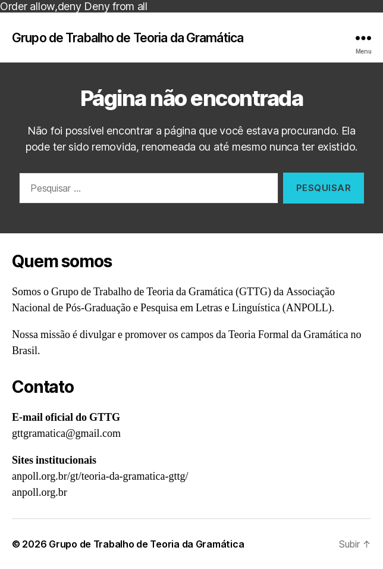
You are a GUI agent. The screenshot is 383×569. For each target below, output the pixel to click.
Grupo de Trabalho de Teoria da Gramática (127, 38)
